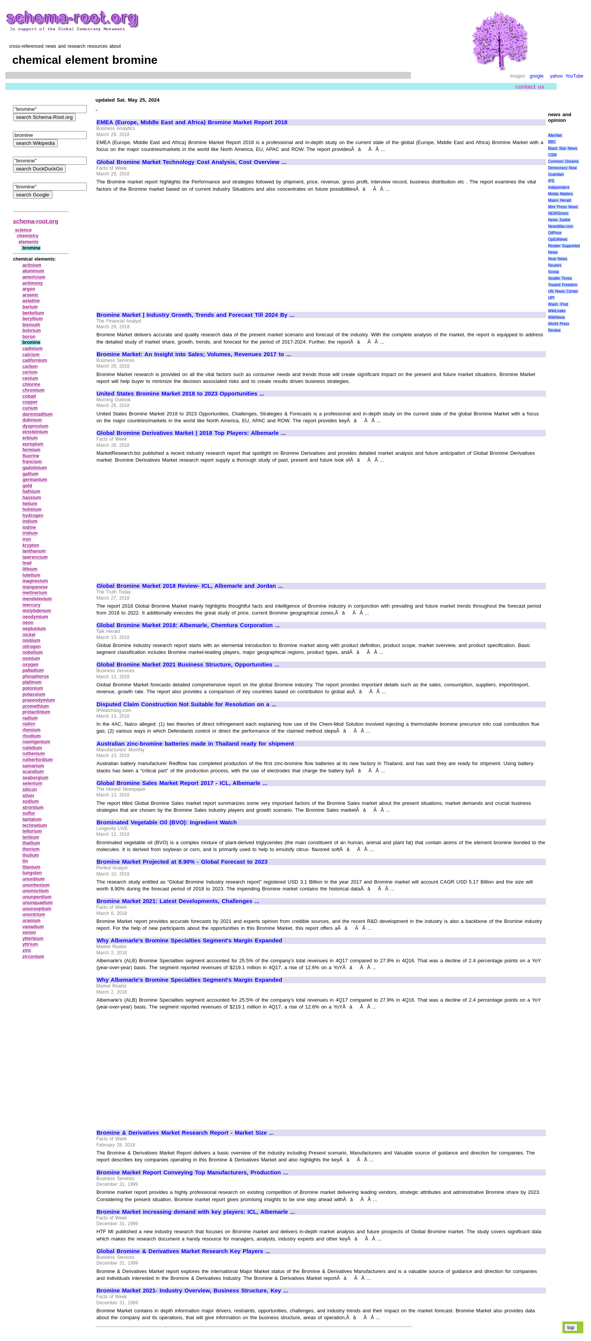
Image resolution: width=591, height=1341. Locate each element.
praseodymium (39, 700)
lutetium (32, 575)
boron (29, 336)
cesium (30, 378)
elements (29, 242)
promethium (36, 706)
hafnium (32, 491)
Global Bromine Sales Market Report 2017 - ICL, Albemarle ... (182, 783)
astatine (31, 300)
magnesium (35, 581)
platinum (32, 682)
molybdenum (37, 610)
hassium (32, 497)
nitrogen (32, 646)
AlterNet (555, 135)
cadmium (33, 348)
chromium (34, 390)
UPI (551, 298)
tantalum (32, 819)
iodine (29, 527)
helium (30, 503)
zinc (27, 950)
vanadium (33, 926)
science (23, 230)
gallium (31, 474)
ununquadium (38, 902)
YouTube (574, 76)
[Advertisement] (161, 248)
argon (29, 289)
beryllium (33, 318)
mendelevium (37, 599)
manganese (35, 587)
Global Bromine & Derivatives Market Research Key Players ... (183, 1251)
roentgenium (36, 741)
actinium (32, 265)
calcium (31, 354)
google (537, 76)
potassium (34, 694)
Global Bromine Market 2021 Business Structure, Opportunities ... (188, 665)
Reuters (555, 265)
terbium (31, 837)
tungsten (32, 873)
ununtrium (34, 914)
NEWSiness (558, 213)
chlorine (32, 384)
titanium (32, 867)
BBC (552, 142)
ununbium (34, 879)
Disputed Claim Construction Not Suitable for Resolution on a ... (186, 704)
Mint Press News (563, 207)
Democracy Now (562, 168)
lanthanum (34, 551)
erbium (30, 438)
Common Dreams (563, 161)
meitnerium (35, 592)
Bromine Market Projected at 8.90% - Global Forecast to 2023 (182, 862)
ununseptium (37, 908)
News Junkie (559, 220)
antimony (33, 283)
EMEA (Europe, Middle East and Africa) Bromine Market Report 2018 (192, 122)
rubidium (32, 748)
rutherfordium (38, 759)
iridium (30, 533)
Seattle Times (560, 278)
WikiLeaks (557, 311)
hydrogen (33, 515)
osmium (31, 658)
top (571, 1327)
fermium (32, 449)
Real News (557, 259)
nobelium (33, 652)
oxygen (31, 664)
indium (30, 521)
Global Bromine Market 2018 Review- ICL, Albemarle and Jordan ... (190, 586)
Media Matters (560, 194)
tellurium (32, 831)
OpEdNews (558, 239)
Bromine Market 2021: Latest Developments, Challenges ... (178, 901)
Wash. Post (558, 304)
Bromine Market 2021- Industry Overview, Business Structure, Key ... (192, 1290)
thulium (31, 855)
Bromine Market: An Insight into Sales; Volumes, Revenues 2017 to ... (194, 354)
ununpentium (37, 897)
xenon (29, 932)
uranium (32, 920)
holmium (32, 509)
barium (30, 307)
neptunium (34, 628)
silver (28, 795)
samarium (33, 766)
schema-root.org (35, 221)
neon (28, 622)
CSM (552, 155)
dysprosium (36, 426)
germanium (35, 479)
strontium (33, 807)
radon (29, 723)
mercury (32, 605)
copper (30, 402)
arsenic (31, 295)
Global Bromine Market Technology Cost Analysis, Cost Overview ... (191, 162)
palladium (33, 670)
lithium (30, 569)
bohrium (32, 330)
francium (32, 461)
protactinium (36, 712)
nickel (29, 634)
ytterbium (33, 938)
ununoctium (36, 890)
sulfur (29, 813)
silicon (30, 789)
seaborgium (36, 777)
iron (27, 539)
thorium (31, 849)
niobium (32, 640)
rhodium (32, 736)
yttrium (30, 944)
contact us (530, 86)
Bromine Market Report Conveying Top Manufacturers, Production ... (192, 1172)
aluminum (33, 271)
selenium (32, 783)
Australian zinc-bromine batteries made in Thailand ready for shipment (195, 744)
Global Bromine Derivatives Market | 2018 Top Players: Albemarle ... (191, 433)
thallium (31, 843)
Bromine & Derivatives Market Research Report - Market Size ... (185, 1133)
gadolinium (35, 467)
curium (30, 408)
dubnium (32, 420)
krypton (31, 545)
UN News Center (563, 291)
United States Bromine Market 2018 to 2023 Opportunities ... (181, 394)
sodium (31, 801)
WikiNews (556, 317)
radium (30, 718)
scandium (33, 771)
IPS (551, 181)
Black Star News (563, 148)
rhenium (32, 730)
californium (35, 360)
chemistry (28, 235)
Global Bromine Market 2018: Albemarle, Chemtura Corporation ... (188, 625)
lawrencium (35, 557)
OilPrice (555, 233)
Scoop (553, 272)
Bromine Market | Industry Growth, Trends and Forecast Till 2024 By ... (196, 315)
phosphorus (36, 676)
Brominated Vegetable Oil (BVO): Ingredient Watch (167, 822)
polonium (33, 688)
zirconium (33, 956)
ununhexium (36, 885)
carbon (30, 366)
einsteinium (35, 432)
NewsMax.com (560, 226)
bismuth (32, 325)
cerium (30, 372)
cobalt (29, 396)
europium (33, 444)
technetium (35, 825)
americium (34, 277)
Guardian (556, 174)
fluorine (31, 456)
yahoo (556, 76)
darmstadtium (38, 414)
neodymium (35, 616)
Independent (559, 187)
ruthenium (34, 753)
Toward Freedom (563, 285)
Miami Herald (560, 200)
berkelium (33, 313)
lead (27, 563)
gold (27, 485)
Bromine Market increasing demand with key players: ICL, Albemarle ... (196, 1212)
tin (25, 861)
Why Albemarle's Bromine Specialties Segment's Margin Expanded (189, 940)
